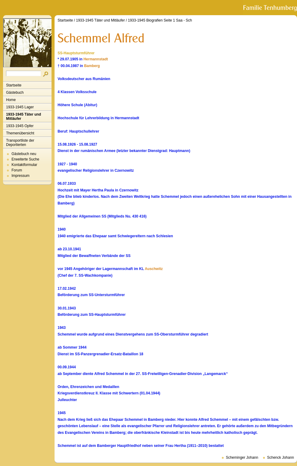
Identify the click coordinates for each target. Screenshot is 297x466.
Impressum (20, 176)
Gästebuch (15, 92)
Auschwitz (154, 269)
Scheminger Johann (242, 457)
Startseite (14, 85)
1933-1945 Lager (20, 107)
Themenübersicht (20, 133)
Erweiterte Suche (25, 159)
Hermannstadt (95, 59)
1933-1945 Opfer (20, 126)
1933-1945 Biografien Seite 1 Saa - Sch (160, 20)
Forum (17, 170)
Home (11, 100)
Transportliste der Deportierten (20, 142)
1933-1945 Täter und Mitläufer (23, 116)
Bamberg (92, 66)
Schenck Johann (280, 457)
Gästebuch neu (24, 154)
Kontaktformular (24, 165)
